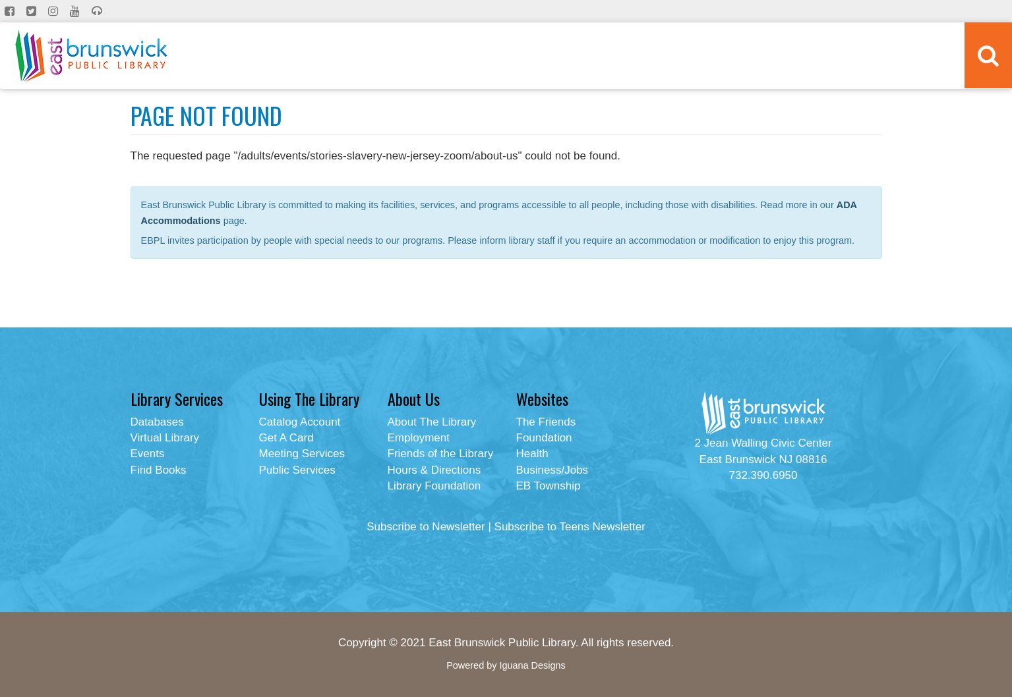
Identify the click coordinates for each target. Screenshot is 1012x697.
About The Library (432, 422)
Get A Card (286, 438)
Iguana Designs (532, 665)
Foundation (544, 438)
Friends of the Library (441, 453)
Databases (157, 422)
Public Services (297, 470)
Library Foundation (434, 486)
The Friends (546, 422)
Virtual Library (165, 438)
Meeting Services (302, 453)
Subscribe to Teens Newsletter (569, 526)
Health (532, 453)
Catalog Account (300, 422)
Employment (419, 438)
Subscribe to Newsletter (426, 526)
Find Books (159, 470)
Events (148, 453)
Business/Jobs (552, 470)
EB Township (548, 486)
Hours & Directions (434, 470)
